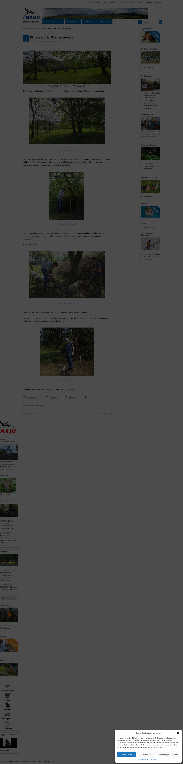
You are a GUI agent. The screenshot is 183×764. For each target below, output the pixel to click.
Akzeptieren (127, 754)
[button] (178, 733)
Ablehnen (146, 754)
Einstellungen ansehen (168, 754)
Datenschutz (154, 760)
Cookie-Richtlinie (143, 760)
